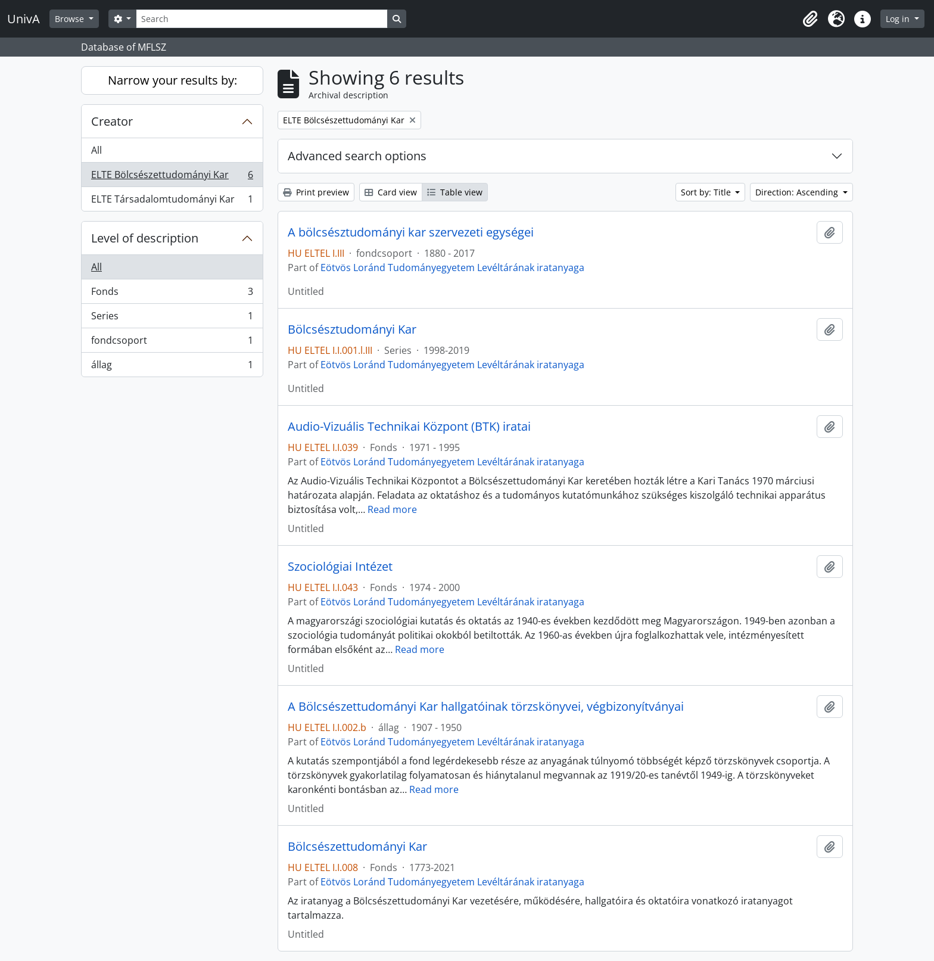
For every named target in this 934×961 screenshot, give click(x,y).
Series (172, 318)
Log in (899, 18)
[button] (810, 19)
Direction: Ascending (797, 192)
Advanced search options (357, 156)
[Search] (261, 19)
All (96, 150)
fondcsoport (172, 343)
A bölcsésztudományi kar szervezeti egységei (411, 232)
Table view (454, 192)
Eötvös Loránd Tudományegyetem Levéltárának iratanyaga (452, 267)
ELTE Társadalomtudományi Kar (172, 201)
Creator (112, 121)
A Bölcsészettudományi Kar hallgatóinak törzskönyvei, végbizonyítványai (486, 706)
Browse (70, 18)
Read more (392, 509)
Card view (391, 192)
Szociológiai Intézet (340, 566)
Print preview (316, 192)
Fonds (172, 294)
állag (172, 367)
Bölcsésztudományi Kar (352, 329)
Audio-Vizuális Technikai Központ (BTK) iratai (409, 426)
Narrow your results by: (172, 80)
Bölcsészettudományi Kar (357, 846)
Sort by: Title (707, 192)
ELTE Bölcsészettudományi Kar (172, 177)
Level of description (144, 238)
